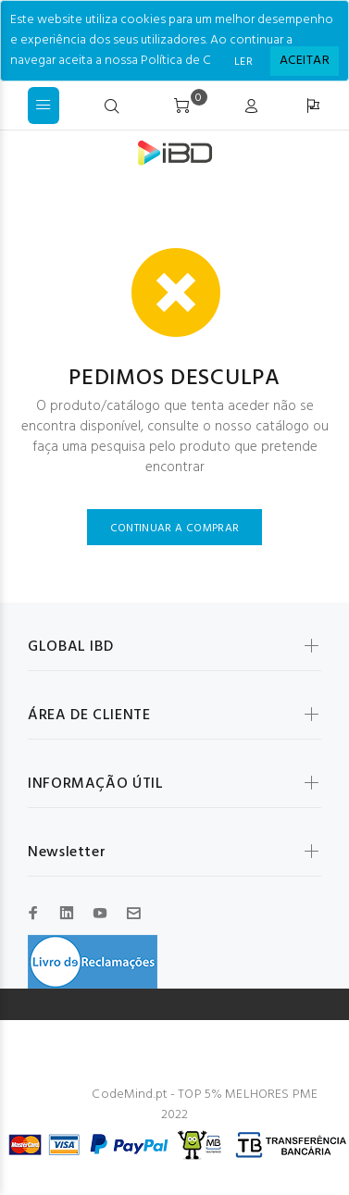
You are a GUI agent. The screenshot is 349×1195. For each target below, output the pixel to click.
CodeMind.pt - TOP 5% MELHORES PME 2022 (205, 1105)
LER (243, 62)
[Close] (304, 61)
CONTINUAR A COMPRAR (175, 528)
